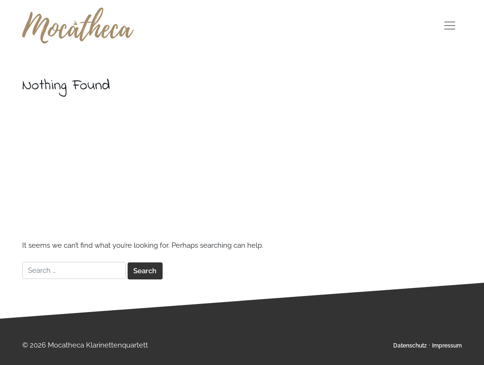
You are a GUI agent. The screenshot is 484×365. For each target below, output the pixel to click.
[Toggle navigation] (450, 25)
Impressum (447, 345)
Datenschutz (410, 345)
